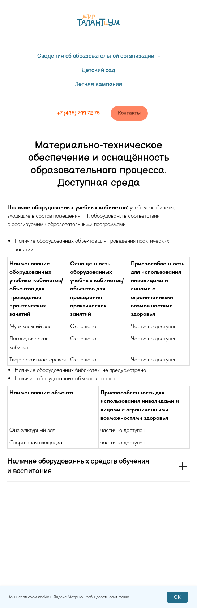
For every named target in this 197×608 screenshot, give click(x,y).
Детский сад (98, 70)
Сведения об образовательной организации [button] (96, 56)
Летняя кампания (98, 84)
